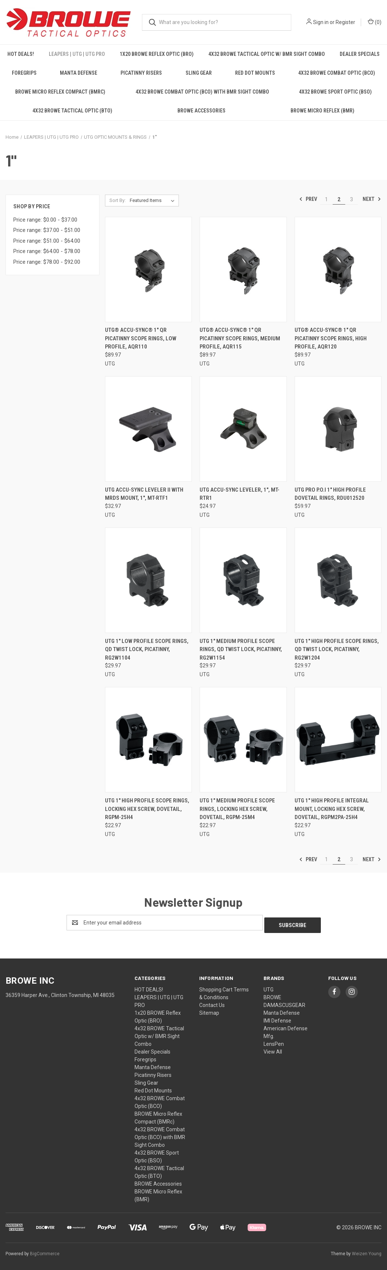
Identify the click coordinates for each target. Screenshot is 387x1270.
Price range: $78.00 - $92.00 (46, 262)
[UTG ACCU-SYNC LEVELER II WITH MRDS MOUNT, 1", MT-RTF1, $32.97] (148, 429)
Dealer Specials (360, 54)
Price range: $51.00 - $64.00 (46, 241)
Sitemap (209, 1010)
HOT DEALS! (20, 54)
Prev (308, 199)
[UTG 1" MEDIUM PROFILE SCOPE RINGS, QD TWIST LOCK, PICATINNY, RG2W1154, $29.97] (243, 580)
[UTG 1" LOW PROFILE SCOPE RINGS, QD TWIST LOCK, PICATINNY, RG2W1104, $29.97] (148, 580)
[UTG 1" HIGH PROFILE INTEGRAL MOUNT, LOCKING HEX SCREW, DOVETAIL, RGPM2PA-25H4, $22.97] (338, 739)
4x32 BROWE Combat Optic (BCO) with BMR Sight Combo (202, 92)
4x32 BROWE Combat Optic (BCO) (336, 73)
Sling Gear (199, 73)
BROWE (272, 995)
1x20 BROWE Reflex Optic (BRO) (157, 54)
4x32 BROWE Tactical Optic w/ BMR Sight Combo (266, 54)
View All (273, 1049)
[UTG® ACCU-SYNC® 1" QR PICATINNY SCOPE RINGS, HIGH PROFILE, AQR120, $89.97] (338, 269)
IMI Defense (277, 1018)
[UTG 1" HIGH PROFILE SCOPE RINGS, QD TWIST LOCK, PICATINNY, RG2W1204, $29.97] (338, 580)
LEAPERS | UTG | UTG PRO (77, 54)
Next (372, 199)
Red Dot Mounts (255, 73)
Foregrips (24, 73)
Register (345, 22)
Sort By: (117, 200)
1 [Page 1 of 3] (326, 199)
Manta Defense (78, 73)
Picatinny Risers (141, 73)
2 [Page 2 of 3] (338, 199)
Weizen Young (366, 1251)
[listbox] (154, 200)
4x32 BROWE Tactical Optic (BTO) (72, 111)
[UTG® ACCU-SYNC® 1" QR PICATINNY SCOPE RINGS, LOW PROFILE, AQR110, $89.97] (148, 269)
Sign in (321, 22)
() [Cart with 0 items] (374, 21)
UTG (269, 987)
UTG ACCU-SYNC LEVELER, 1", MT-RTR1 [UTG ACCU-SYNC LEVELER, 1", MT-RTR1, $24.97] (239, 494)
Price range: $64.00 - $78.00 (46, 251)
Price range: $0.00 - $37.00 (45, 219)
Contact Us (212, 1002)
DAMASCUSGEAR (284, 1002)
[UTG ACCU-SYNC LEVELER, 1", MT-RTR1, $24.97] (243, 429)
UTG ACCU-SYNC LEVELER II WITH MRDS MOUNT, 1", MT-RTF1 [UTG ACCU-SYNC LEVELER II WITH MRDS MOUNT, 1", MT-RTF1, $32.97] (144, 494)
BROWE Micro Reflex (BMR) (322, 111)
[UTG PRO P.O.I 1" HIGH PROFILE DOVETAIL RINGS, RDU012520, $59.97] (338, 429)
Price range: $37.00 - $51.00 (46, 230)
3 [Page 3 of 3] (351, 199)
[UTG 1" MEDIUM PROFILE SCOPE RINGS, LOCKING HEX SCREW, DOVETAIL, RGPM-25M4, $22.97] (243, 739)
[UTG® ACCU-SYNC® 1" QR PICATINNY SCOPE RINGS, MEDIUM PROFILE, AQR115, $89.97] (243, 269)
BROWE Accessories (201, 111)
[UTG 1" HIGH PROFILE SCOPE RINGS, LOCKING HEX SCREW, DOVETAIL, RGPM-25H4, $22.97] (148, 739)
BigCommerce (45, 1251)
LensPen (274, 1041)
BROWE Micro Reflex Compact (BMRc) (60, 92)
